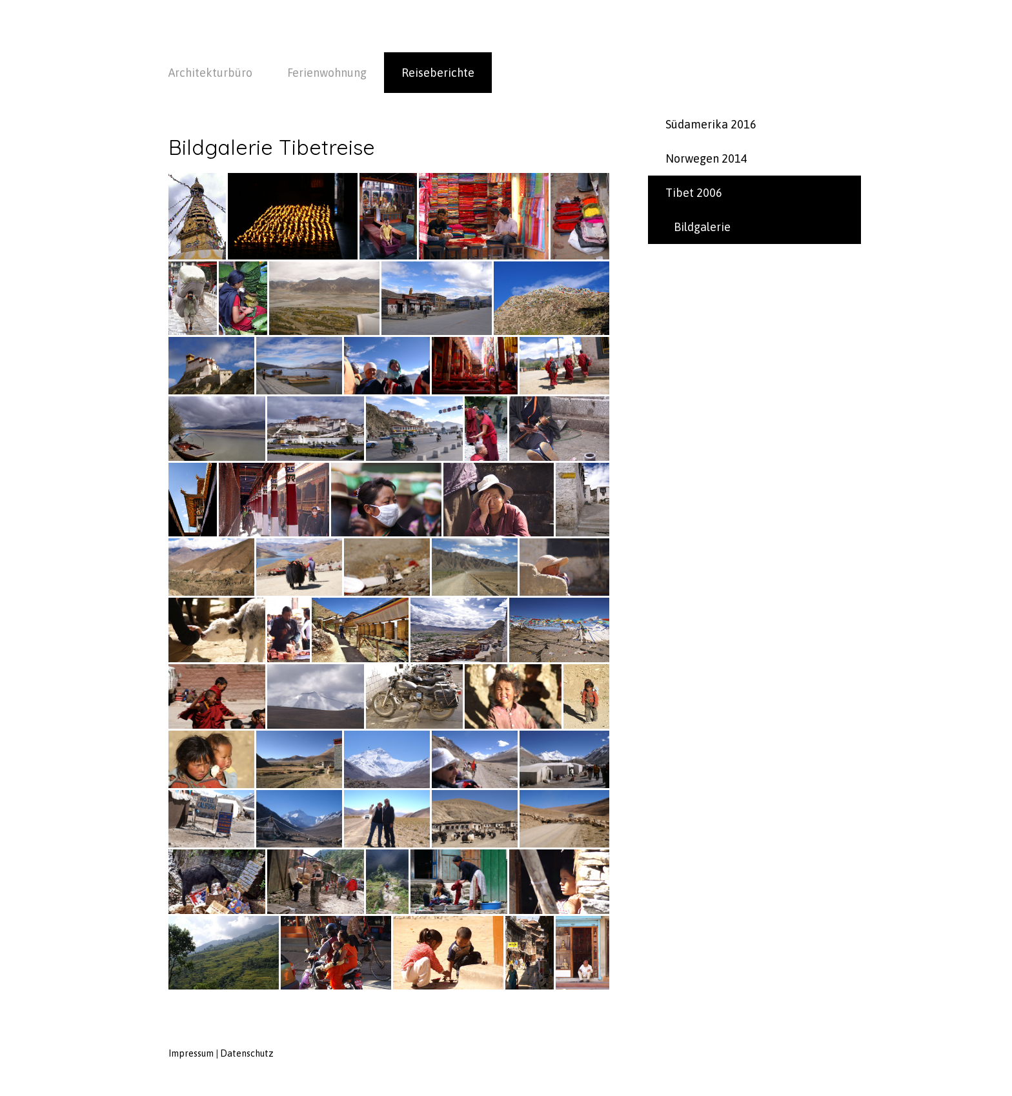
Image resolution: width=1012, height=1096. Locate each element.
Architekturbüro (210, 72)
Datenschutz (247, 1053)
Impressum (191, 1053)
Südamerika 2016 (710, 124)
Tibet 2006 (693, 192)
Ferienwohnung (327, 72)
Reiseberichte (437, 72)
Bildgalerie (702, 227)
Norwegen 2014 (706, 158)
